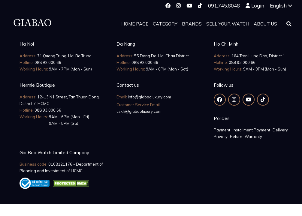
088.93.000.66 (242, 62)
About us (265, 24)
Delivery (280, 130)
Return (236, 136)
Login (257, 5)
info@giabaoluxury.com (149, 96)
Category (165, 24)
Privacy (221, 136)
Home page (134, 24)
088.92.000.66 (48, 62)
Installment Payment (251, 130)
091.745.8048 (224, 5)
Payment (222, 130)
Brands (192, 24)
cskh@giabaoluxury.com (139, 111)
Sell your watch (227, 24)
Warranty (253, 136)
